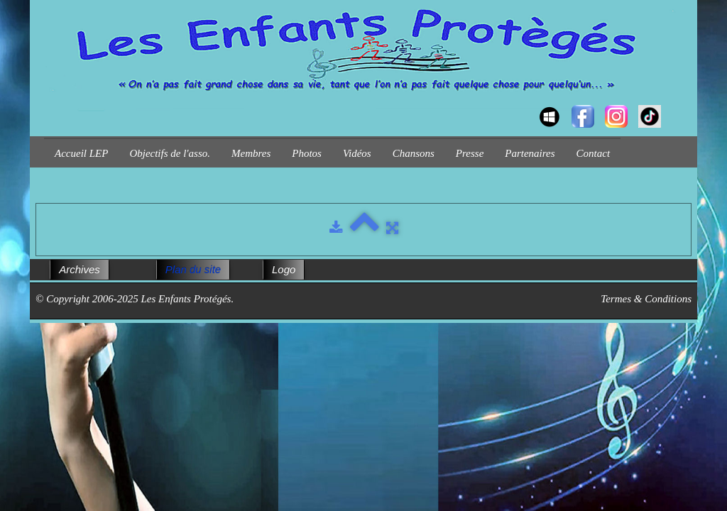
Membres (250, 153)
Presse (469, 153)
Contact (593, 153)
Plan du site (193, 269)
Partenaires (529, 153)
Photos (307, 153)
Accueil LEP (81, 153)
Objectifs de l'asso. (169, 153)
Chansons (413, 153)
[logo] (49, 103)
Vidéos (357, 153)
